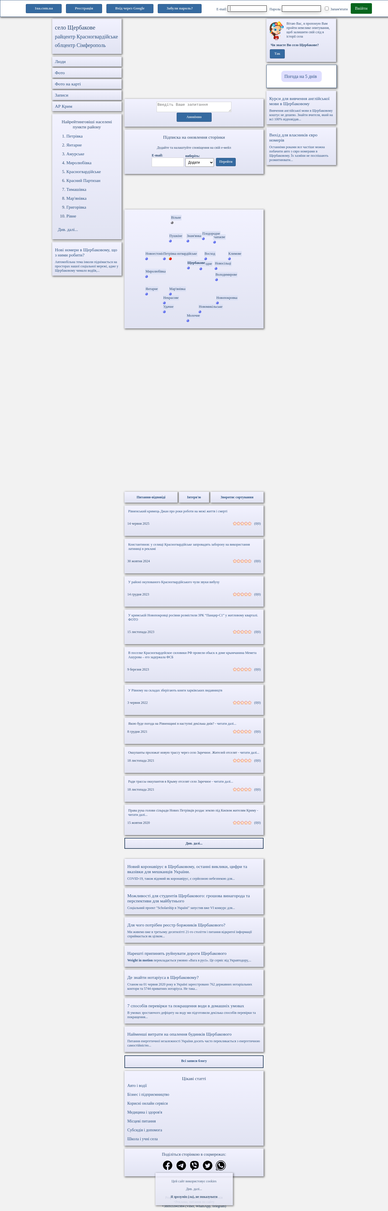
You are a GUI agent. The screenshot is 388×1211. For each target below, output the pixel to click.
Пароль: (295, 8)
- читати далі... (225, 725)
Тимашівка (76, 189)
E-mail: (242, 8)
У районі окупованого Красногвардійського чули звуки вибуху (174, 584)
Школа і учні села (142, 1141)
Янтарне (74, 145)
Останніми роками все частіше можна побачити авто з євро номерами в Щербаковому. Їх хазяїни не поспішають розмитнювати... (301, 147)
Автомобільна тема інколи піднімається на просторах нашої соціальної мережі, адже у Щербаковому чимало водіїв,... (87, 260)
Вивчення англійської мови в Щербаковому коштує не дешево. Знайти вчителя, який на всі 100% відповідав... (301, 108)
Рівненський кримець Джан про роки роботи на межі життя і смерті (177, 513)
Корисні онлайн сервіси (147, 1105)
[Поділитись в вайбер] (194, 1168)
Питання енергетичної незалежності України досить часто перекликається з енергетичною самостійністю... (194, 1041)
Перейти (225, 163)
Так (277, 54)
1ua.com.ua (44, 8)
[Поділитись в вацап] (221, 1168)
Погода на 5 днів (300, 76)
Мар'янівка (77, 198)
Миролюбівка (79, 162)
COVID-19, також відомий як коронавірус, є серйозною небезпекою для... (194, 874)
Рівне (71, 216)
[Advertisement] (194, 59)
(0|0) (257, 525)
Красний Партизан (84, 180)
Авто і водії (137, 1087)
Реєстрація (84, 8)
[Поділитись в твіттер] (207, 1168)
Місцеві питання (141, 1123)
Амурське (75, 154)
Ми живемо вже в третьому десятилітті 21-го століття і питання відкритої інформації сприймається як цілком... (194, 932)
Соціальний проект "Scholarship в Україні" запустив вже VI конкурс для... (194, 903)
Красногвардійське (84, 171)
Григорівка (76, 207)
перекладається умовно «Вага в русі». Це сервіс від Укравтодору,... (194, 958)
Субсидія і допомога (144, 1132)
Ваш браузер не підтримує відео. (194, 193)
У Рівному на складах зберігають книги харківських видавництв (175, 692)
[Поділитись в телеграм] (181, 1168)
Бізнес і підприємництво (148, 1096)
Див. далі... (194, 1189)
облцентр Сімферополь (80, 45)
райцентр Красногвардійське (86, 37)
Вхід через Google (130, 8)
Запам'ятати (336, 9)
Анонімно (194, 119)
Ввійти (361, 8)
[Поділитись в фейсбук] (167, 1167)
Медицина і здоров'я (144, 1114)
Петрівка (75, 136)
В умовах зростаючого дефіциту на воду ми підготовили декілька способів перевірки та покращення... (194, 1013)
